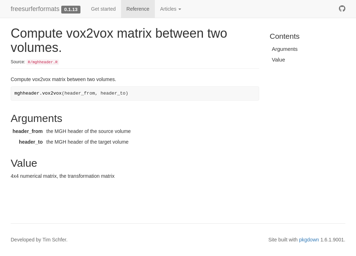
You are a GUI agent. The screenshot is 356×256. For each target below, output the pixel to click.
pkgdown (309, 239)
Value (278, 60)
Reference (138, 9)
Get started (103, 9)
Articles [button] (171, 9)
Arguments (285, 49)
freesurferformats (35, 8)
